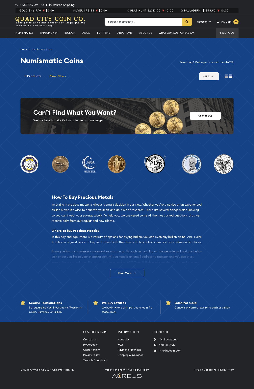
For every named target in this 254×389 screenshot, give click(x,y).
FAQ (120, 344)
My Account (90, 344)
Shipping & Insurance (130, 355)
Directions (124, 32)
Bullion (69, 32)
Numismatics (24, 32)
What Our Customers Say (177, 32)
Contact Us (205, 115)
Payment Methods (129, 350)
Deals (86, 32)
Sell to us (227, 32)
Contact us (90, 339)
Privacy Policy (91, 355)
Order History (91, 350)
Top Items (103, 32)
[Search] (187, 22)
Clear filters (57, 76)
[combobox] (143, 22)
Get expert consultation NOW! (214, 62)
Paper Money (49, 32)
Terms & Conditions (95, 360)
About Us (145, 32)
